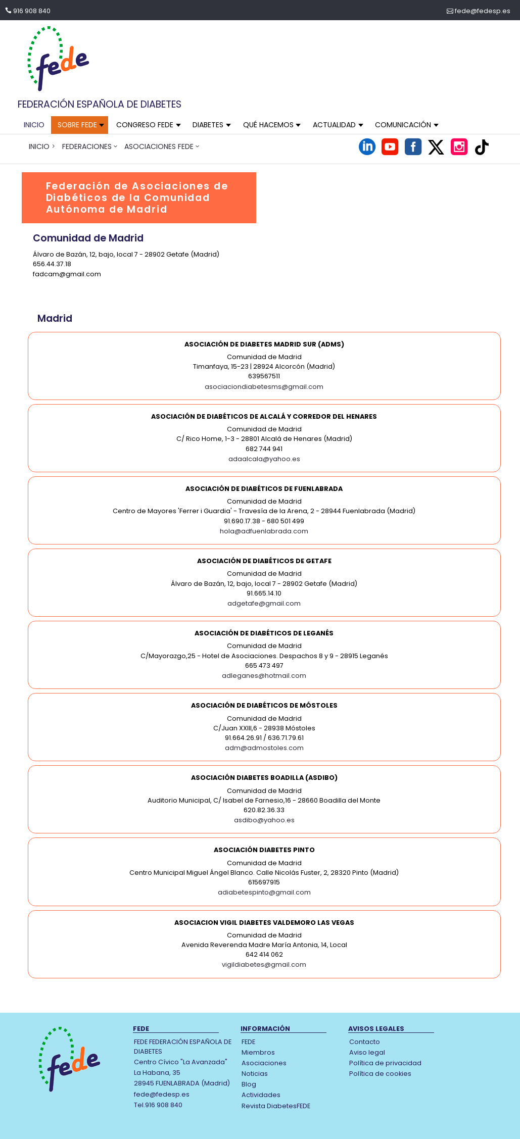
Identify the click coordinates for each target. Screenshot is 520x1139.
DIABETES (208, 125)
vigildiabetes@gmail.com (264, 964)
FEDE (248, 1041)
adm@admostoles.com (264, 748)
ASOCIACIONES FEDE (159, 146)
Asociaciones (264, 1063)
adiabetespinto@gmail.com (264, 892)
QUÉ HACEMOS (268, 125)
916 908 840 (32, 11)
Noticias (255, 1073)
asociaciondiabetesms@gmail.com (264, 386)
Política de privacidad (385, 1063)
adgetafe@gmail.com (264, 603)
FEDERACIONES (87, 146)
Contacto (364, 1041)
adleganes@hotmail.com (264, 675)
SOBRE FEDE (77, 125)
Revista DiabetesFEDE (276, 1106)
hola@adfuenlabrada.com (264, 531)
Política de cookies (380, 1073)
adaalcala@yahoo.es (264, 459)
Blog (249, 1084)
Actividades (261, 1095)
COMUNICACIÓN (403, 125)
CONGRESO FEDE (144, 125)
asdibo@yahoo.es (264, 820)
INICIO (34, 125)
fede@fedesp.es (482, 11)
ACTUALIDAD (334, 125)
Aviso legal (367, 1052)
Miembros (258, 1052)
